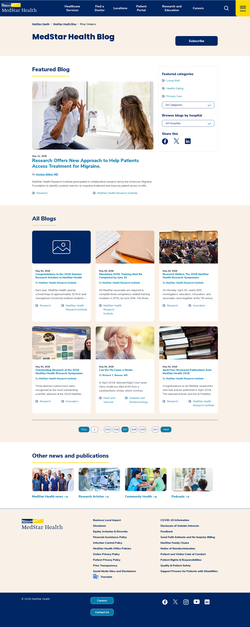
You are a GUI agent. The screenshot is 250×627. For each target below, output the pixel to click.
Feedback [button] (166, 531)
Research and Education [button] (172, 8)
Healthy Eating (174, 88)
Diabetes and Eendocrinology (138, 400)
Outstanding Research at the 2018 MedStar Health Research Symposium (59, 371)
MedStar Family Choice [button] (174, 543)
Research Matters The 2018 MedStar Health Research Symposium (186, 276)
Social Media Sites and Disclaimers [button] (114, 571)
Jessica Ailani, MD (47, 174)
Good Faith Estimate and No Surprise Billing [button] (187, 537)
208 (133, 429)
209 (142, 429)
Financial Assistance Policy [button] (110, 537)
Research (42, 193)
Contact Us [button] (102, 612)
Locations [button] (120, 8)
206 (116, 429)
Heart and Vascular (109, 400)
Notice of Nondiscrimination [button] (177, 548)
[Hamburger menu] (243, 8)
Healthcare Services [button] (72, 8)
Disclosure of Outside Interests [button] (179, 526)
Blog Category (88, 24)
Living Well (173, 80)
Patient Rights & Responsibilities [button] (180, 560)
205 (107, 429)
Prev (84, 429)
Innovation (199, 305)
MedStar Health (40, 24)
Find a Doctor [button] (100, 8)
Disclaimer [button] (99, 526)
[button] (226, 8)
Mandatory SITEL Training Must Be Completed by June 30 (120, 276)
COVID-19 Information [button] (174, 520)
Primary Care (174, 96)
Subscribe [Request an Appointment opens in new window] (196, 41)
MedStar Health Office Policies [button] (112, 548)
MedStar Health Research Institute (117, 193)
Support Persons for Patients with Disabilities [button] (189, 571)
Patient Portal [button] (141, 8)
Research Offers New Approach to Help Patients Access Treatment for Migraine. (85, 163)
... (101, 429)
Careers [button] (198, 8)
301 (155, 429)
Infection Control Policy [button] (107, 543)
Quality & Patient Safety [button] (175, 565)
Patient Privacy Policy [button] (106, 560)
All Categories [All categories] (173, 105)
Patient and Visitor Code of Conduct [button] (183, 554)
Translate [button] (106, 577)
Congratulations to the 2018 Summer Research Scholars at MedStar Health (58, 276)
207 (125, 429)
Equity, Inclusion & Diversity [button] (110, 531)
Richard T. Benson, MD (115, 375)
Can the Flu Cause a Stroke (116, 370)
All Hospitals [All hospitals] (173, 123)
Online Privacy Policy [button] (106, 554)
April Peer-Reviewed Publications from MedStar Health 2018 (187, 371)
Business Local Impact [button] (107, 520)
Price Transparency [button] (105, 565)
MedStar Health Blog (64, 24)
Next (166, 429)
